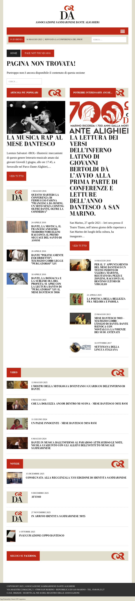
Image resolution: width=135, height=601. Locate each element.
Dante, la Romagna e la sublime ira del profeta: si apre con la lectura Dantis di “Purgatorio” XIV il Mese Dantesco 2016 (46, 285)
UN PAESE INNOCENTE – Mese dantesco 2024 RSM (64, 423)
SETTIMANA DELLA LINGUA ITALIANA (106, 348)
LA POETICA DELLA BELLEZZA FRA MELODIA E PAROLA (106, 300)
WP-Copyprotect (20, 599)
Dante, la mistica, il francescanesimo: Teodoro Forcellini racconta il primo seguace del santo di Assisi (46, 233)
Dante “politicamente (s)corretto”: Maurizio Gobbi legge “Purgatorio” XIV (47, 259)
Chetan (13, 599)
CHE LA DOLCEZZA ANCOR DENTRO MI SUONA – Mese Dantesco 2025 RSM (79, 403)
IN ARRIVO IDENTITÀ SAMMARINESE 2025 (58, 516)
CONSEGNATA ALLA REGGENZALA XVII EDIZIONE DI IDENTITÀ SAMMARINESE (76, 477)
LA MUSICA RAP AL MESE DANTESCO (35, 141)
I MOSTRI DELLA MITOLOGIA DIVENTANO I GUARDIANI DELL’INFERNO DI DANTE (78, 388)
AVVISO (36, 497)
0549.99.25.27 (98, 589)
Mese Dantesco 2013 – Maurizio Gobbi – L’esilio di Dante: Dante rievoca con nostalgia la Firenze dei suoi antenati (111, 325)
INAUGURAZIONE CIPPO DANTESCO (41, 535)
